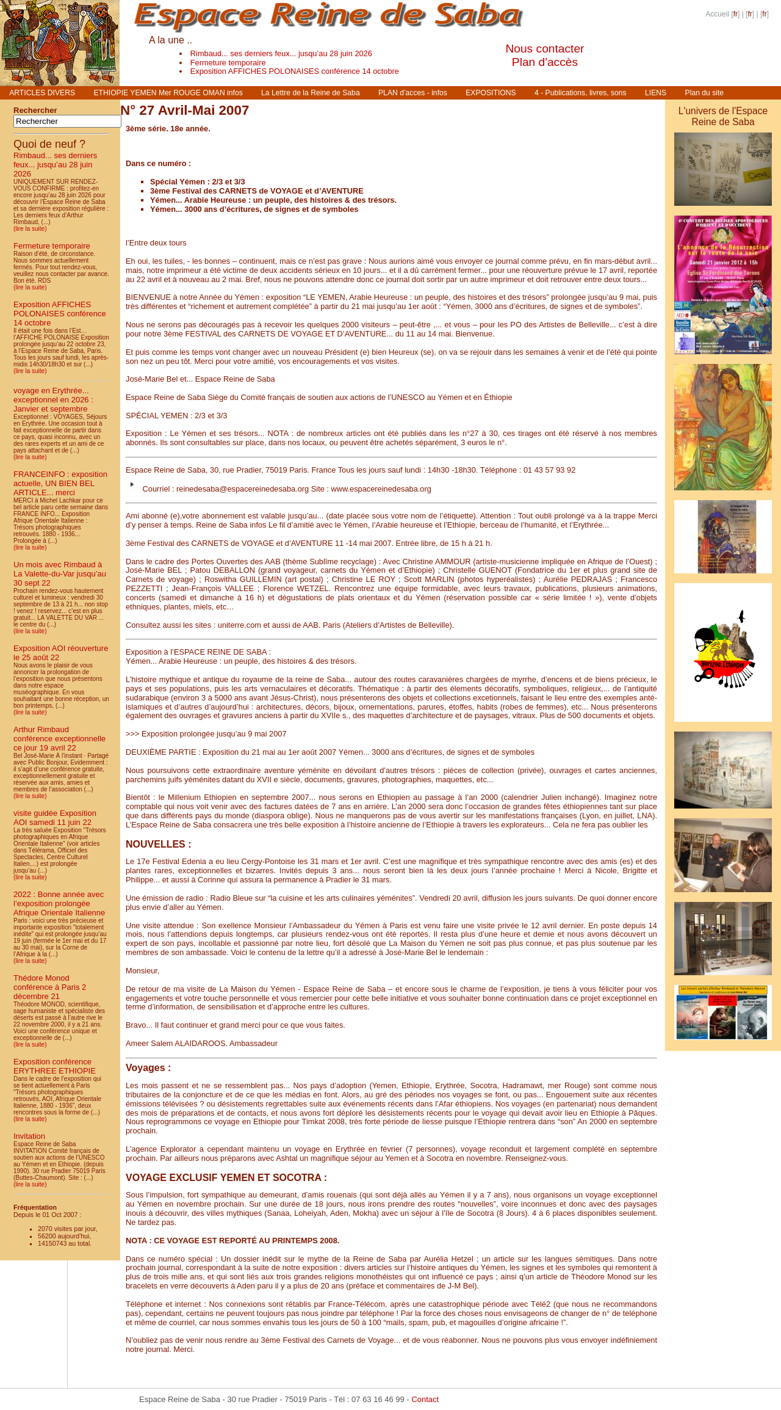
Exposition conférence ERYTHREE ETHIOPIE (54, 1066)
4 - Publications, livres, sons (580, 93)
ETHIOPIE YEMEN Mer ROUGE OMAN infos (167, 93)
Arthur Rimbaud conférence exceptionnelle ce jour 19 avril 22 (59, 738)
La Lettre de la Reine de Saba (310, 93)
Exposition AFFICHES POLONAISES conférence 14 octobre (294, 71)
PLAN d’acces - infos (412, 93)
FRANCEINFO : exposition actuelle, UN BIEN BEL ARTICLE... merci (60, 483)
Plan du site (704, 93)
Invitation (29, 1136)
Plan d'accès (545, 62)
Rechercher (35, 110)
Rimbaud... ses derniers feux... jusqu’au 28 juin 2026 (281, 53)
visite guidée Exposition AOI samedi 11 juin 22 (54, 818)
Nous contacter (544, 48)
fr (735, 14)
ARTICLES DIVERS (42, 93)
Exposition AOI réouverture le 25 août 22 (60, 653)
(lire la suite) (29, 228)
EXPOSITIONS (491, 93)
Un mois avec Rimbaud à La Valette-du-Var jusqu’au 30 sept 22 (59, 573)
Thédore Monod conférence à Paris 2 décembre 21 (49, 987)
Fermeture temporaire (228, 62)
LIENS (655, 93)
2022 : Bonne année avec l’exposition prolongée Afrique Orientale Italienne (59, 903)
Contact (425, 1399)
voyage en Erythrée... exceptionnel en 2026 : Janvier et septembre (53, 399)
